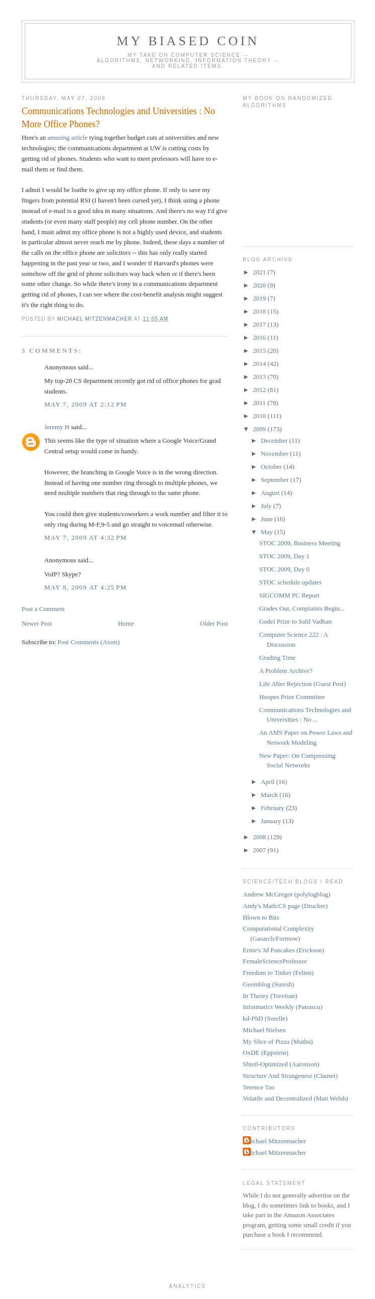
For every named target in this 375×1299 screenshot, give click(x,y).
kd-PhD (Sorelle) (265, 1018)
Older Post (214, 623)
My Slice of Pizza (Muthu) (278, 1041)
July (267, 506)
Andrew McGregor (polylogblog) (286, 894)
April (268, 781)
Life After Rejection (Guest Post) (302, 683)
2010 (260, 416)
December (275, 440)
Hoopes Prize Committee (292, 697)
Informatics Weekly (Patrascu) (282, 1007)
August (271, 492)
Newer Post (37, 623)
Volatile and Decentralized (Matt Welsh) (295, 1098)
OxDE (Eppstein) (266, 1052)
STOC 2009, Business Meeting (299, 543)
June (267, 519)
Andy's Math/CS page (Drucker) (285, 906)
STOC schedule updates (290, 582)
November (275, 453)
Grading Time (277, 657)
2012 (260, 389)
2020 (260, 285)
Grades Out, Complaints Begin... (301, 608)
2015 (260, 350)
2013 (260, 376)
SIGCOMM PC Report (289, 595)
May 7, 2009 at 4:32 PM (85, 537)
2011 (260, 403)
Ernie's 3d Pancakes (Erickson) (283, 950)
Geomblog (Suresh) (268, 984)
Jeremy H (56, 427)
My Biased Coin (188, 41)
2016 (260, 337)
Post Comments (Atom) (89, 642)
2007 (260, 850)
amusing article (67, 137)
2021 (260, 272)
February (273, 808)
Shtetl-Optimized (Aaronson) (281, 1064)
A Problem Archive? (285, 670)
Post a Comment (43, 609)
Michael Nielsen (264, 1030)
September (276, 479)
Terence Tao (258, 1087)
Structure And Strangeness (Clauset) (290, 1075)
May (267, 532)
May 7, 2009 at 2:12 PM (85, 404)
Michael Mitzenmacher (275, 1141)
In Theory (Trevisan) (270, 996)
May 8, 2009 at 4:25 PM (85, 587)
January (272, 821)
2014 (260, 363)
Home (126, 623)
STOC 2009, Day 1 (284, 556)
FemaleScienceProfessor (275, 961)
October (272, 466)
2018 (260, 311)
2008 (260, 837)
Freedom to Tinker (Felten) (278, 972)
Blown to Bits (261, 917)
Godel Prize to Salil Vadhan (295, 621)
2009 (260, 429)
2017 (260, 324)
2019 (260, 298)
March (270, 794)
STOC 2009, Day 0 (284, 569)
